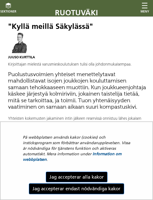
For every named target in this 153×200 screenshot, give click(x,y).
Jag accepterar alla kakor (76, 177)
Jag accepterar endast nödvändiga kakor (76, 188)
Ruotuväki (76, 12)
